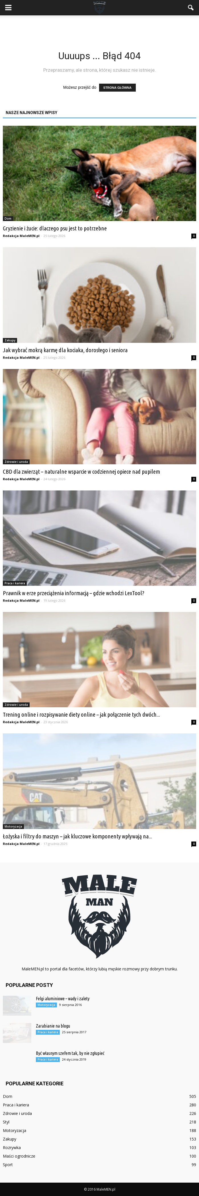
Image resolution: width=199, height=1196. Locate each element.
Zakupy (10, 340)
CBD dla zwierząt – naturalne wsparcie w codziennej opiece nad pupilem (81, 471)
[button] (191, 7)
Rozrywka (12, 1147)
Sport (8, 1164)
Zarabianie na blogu (53, 1025)
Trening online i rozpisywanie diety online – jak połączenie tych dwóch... (81, 714)
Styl (6, 1122)
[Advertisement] (99, 25)
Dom (8, 218)
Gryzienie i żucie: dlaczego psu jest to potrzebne (55, 228)
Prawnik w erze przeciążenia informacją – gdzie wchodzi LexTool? (73, 592)
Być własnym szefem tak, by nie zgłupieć (70, 1053)
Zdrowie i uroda (16, 462)
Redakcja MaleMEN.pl (21, 236)
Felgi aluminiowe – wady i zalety (62, 998)
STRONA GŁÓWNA (117, 87)
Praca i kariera (15, 583)
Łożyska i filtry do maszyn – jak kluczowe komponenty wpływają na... (77, 836)
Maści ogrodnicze (19, 1156)
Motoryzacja (13, 826)
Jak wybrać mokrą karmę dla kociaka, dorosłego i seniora (65, 350)
